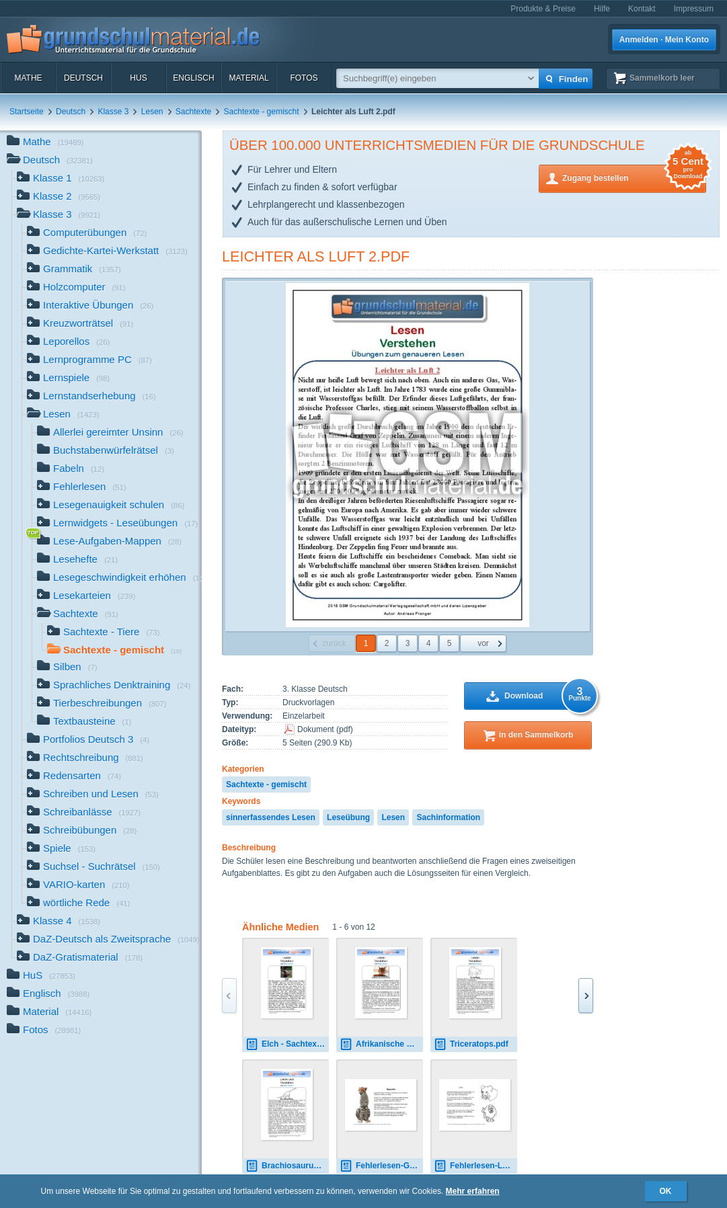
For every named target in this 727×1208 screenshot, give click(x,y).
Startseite (26, 111)
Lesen (152, 111)
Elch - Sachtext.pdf (287, 1044)
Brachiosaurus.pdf (287, 1166)
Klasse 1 (60, 179)
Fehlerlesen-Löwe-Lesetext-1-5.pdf (475, 1166)
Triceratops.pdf (471, 1044)
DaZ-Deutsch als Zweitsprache (108, 940)
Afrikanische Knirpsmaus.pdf (381, 1044)
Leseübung (348, 817)
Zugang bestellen (634, 177)
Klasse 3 (113, 111)
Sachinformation (448, 817)
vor (483, 643)
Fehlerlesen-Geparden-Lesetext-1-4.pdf (381, 1166)
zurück (334, 643)
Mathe (28, 78)
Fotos (303, 78)
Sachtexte (193, 111)
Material (248, 78)
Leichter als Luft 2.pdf (316, 256)
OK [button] (666, 1191)
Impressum (694, 8)
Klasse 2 (58, 197)
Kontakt (642, 8)
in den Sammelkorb (536, 734)
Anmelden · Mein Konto (664, 39)
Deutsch (83, 78)
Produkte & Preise (543, 8)
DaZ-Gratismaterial (80, 958)
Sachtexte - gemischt (261, 111)
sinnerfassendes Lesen (270, 817)
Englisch (193, 78)
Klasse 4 (58, 922)
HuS (138, 78)
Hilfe (602, 8)
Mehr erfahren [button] (473, 1191)
